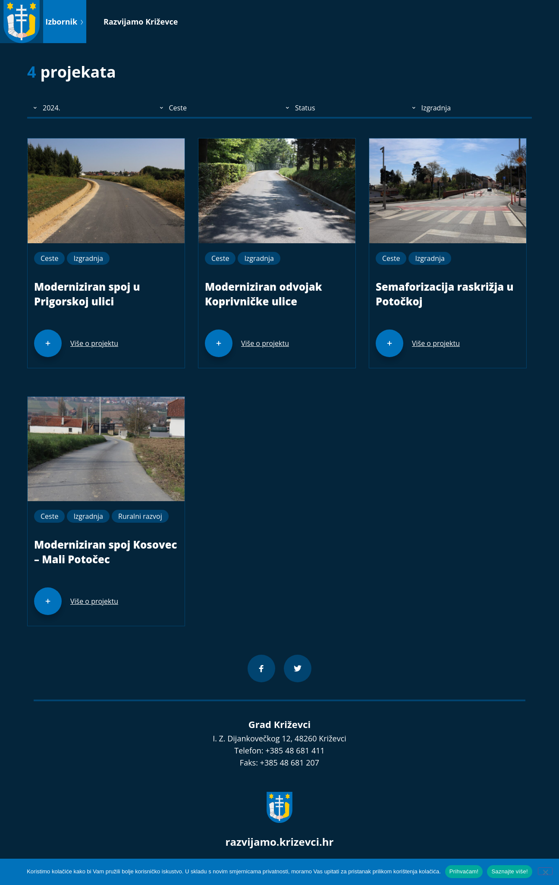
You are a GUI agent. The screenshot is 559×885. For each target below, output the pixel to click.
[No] (545, 871)
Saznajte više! (509, 871)
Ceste (49, 258)
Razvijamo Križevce (141, 21)
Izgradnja (88, 258)
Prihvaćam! (464, 871)
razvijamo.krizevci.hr (280, 842)
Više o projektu (94, 343)
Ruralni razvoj (140, 516)
